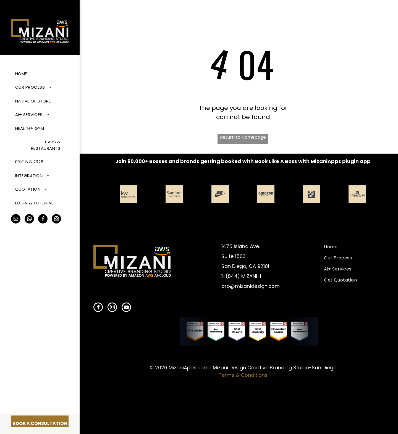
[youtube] (126, 308)
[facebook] (43, 219)
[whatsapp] (29, 219)
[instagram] (56, 219)
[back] (107, 204)
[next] (378, 204)
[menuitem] (37, 73)
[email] (15, 219)
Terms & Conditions (243, 375)
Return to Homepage (243, 137)
